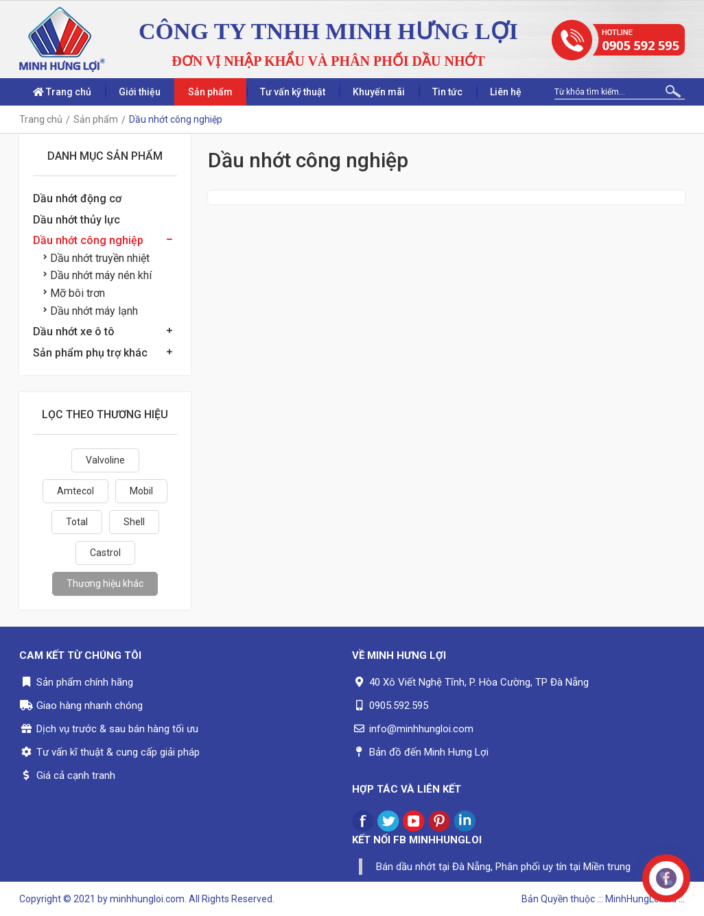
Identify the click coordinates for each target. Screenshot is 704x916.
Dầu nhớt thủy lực (76, 219)
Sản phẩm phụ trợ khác (90, 352)
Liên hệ (505, 91)
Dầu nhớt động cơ (77, 198)
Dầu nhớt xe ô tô (74, 331)
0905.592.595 (398, 705)
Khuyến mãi (379, 91)
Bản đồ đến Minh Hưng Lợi (429, 752)
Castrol (105, 552)
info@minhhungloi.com (421, 729)
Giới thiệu (140, 91)
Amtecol (75, 490)
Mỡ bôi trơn (74, 293)
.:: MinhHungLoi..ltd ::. (641, 898)
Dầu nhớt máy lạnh (90, 310)
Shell (134, 521)
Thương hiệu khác (105, 583)
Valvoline (105, 460)
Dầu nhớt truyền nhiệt (96, 258)
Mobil (141, 490)
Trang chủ (62, 91)
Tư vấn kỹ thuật (292, 91)
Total (77, 521)
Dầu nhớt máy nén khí (97, 275)
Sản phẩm (210, 91)
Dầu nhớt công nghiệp (88, 240)
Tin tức (447, 91)
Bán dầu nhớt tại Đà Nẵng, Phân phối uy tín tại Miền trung (503, 866)
